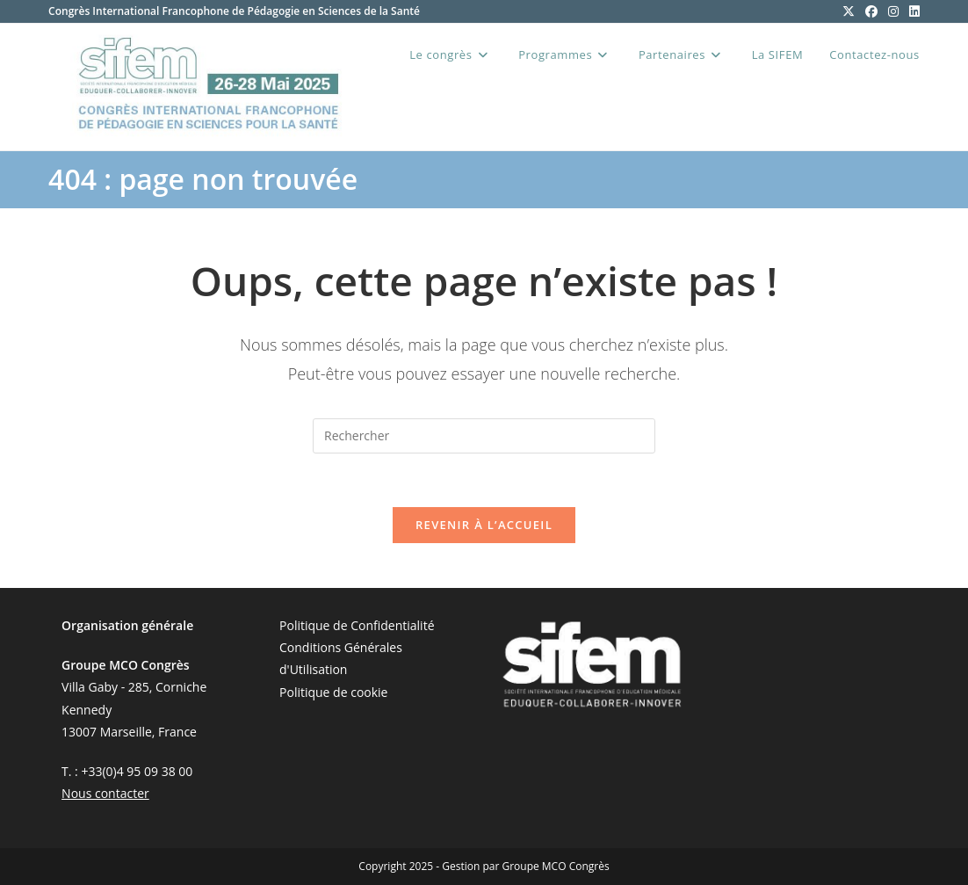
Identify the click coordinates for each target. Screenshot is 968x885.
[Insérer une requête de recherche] (484, 435)
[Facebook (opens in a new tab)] (871, 11)
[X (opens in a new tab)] (848, 11)
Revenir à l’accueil (484, 525)
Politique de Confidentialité (356, 625)
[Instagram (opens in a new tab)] (893, 11)
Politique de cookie (333, 692)
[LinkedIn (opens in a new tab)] (912, 11)
